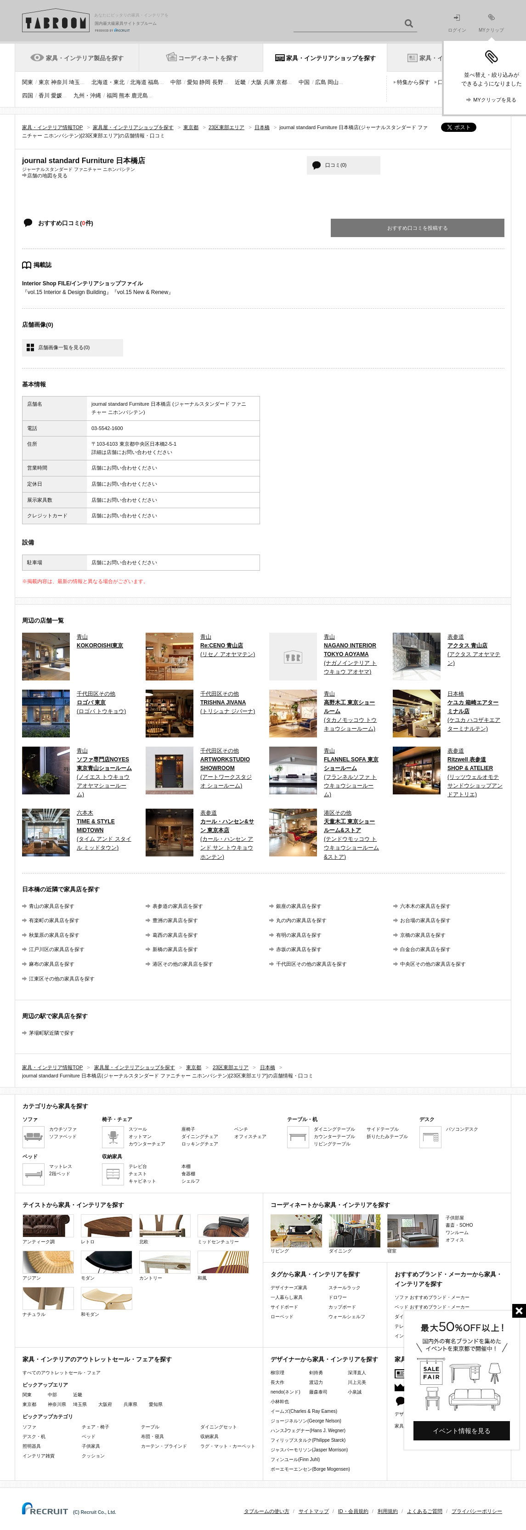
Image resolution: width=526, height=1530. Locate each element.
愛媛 (56, 95)
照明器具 (32, 1446)
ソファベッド (63, 1136)
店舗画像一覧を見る (64, 347)
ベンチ (241, 1129)
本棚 (186, 1166)
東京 (44, 82)
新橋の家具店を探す (175, 949)
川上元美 (357, 1382)
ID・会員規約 (353, 1511)
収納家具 (209, 1436)
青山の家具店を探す (51, 906)
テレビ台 (138, 1166)
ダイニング (354, 1233)
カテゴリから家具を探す (55, 1106)
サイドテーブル (383, 1129)
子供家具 (91, 1446)
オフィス (455, 1239)
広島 (320, 82)
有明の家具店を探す (299, 935)
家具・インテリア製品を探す (85, 58)
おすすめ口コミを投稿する (417, 228)
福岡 (112, 95)
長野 (217, 82)
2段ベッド (59, 1173)
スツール (138, 1129)
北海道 (138, 82)
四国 (27, 95)
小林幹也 (280, 1401)
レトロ (106, 1229)
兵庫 (269, 82)
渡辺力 (316, 1382)
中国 (304, 82)
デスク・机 (34, 1436)
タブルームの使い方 (266, 1511)
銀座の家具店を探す (299, 906)
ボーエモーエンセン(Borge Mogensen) (310, 1469)
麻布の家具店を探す (51, 964)
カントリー (165, 1266)
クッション (93, 1455)
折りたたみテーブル (387, 1136)
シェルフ (190, 1181)
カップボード (342, 1306)
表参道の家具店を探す (178, 906)
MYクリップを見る (494, 99)
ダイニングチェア (199, 1136)
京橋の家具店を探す (423, 935)
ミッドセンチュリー (223, 1229)
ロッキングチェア (199, 1143)
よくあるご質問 (424, 1511)
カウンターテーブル (334, 1136)
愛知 (192, 82)
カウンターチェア (147, 1143)
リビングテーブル (332, 1143)
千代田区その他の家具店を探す (311, 964)
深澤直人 (357, 1372)
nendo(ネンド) (285, 1391)
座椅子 (188, 1129)
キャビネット (142, 1181)
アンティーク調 (48, 1229)
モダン (106, 1266)
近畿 (240, 82)
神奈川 (59, 82)
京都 (281, 82)
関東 (27, 82)
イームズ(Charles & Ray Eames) (304, 1411)
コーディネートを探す (208, 58)
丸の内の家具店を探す (301, 920)
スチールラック (344, 1287)
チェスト (138, 1173)
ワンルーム (457, 1232)
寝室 (413, 1233)
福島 (153, 82)
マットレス (60, 1166)
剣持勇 (316, 1372)
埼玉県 (80, 1404)
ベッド (89, 1436)
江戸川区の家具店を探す (57, 949)
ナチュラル (48, 1302)
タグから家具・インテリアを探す (315, 1274)
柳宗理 (277, 1372)
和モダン (106, 1302)
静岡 (204, 82)
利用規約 (388, 1511)
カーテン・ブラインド (164, 1446)
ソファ (29, 1426)
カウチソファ (63, 1129)
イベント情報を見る (462, 1430)
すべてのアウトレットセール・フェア (62, 1372)
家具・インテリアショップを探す (331, 58)
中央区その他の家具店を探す (433, 964)
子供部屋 (455, 1217)
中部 (175, 82)
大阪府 (105, 1404)
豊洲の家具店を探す (175, 920)
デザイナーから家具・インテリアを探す (324, 1359)
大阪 (256, 82)
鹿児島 (139, 95)
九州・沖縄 (87, 95)
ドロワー (337, 1297)
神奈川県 (57, 1404)
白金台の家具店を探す (425, 949)
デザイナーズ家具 (289, 1287)
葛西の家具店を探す (175, 935)
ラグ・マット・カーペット (227, 1446)
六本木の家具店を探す (425, 906)
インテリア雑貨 (39, 1455)
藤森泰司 (318, 1391)
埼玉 (74, 82)
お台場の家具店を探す (425, 920)
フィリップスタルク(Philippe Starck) (308, 1440)
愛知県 (156, 1404)
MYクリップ (491, 23)
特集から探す (413, 82)
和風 (223, 1266)
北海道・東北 (107, 82)
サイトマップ (314, 1511)
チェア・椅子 (95, 1426)
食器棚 (188, 1173)
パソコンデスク (462, 1129)
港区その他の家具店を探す (183, 964)
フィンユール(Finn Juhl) (295, 1459)
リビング (296, 1233)
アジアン (48, 1266)
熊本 (124, 95)
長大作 (277, 1382)
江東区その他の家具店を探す (62, 978)
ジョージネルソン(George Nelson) (306, 1420)
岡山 (333, 82)
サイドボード (284, 1306)
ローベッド (282, 1316)
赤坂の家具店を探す (299, 949)
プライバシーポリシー (477, 1511)
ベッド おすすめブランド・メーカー (432, 1306)
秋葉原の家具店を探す (54, 935)
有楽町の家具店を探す (54, 920)
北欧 (165, 1229)
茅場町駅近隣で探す (51, 1033)
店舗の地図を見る (47, 175)
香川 (44, 95)
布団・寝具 (152, 1436)
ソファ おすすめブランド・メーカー (432, 1297)
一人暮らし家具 (287, 1297)
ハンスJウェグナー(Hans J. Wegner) (308, 1430)
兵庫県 (130, 1404)
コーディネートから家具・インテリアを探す (330, 1204)
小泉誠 (355, 1391)
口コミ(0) (335, 165)
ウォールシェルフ (346, 1316)
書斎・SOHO (459, 1225)
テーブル (150, 1426)
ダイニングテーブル (334, 1129)
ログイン (457, 24)
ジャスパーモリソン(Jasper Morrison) (309, 1449)
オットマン (140, 1136)
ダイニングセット (218, 1426)
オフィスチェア (250, 1136)
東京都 (29, 1404)
